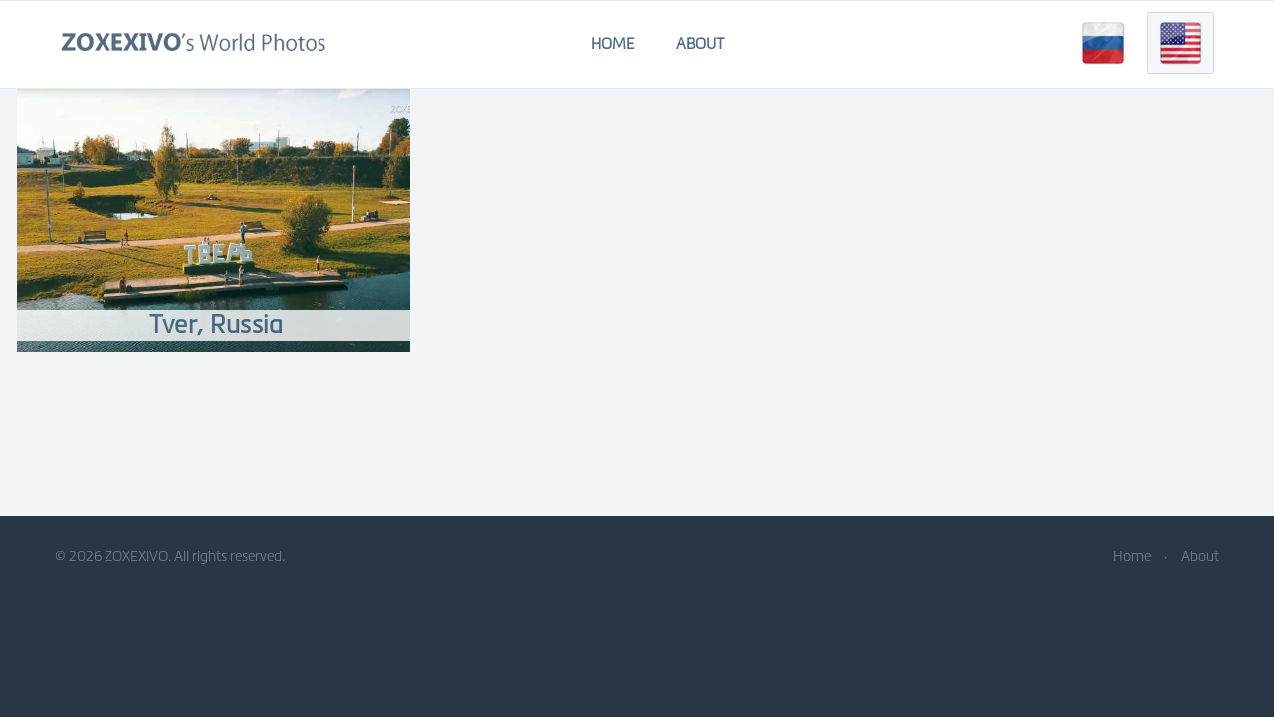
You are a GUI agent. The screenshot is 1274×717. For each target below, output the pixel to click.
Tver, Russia (216, 324)
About (700, 44)
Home (612, 44)
